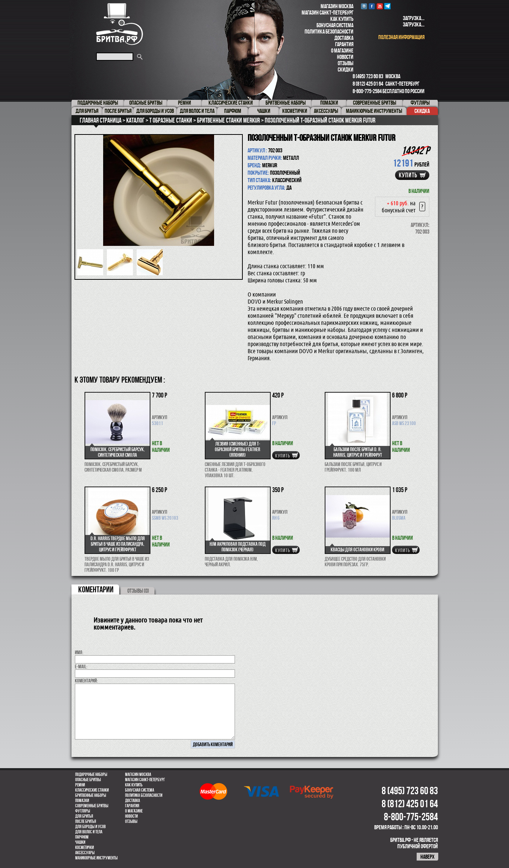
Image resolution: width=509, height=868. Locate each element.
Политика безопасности (329, 31)
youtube (379, 6)
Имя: (79, 652)
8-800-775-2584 (367, 91)
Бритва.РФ (119, 24)
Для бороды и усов (90, 826)
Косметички (84, 847)
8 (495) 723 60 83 (368, 76)
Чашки (80, 842)
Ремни (80, 785)
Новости (345, 57)
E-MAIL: (81, 666)
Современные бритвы (91, 805)
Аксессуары (85, 852)
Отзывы (345, 63)
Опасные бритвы (88, 779)
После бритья (85, 821)
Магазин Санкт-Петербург (327, 12)
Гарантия (344, 44)
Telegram (387, 6)
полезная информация (401, 37)
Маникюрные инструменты (96, 858)
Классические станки (92, 790)
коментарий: (86, 681)
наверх (427, 856)
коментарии (96, 589)
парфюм (82, 837)
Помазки (82, 800)
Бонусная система (334, 25)
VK (364, 6)
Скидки (345, 69)
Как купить (341, 19)
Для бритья (84, 816)
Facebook (372, 6)
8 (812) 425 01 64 (368, 83)
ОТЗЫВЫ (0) (138, 590)
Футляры (82, 811)
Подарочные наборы (91, 774)
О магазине (342, 50)
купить (408, 175)
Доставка (343, 38)
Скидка (422, 111)
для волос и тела (88, 831)
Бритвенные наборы (90, 795)
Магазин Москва (337, 6)
